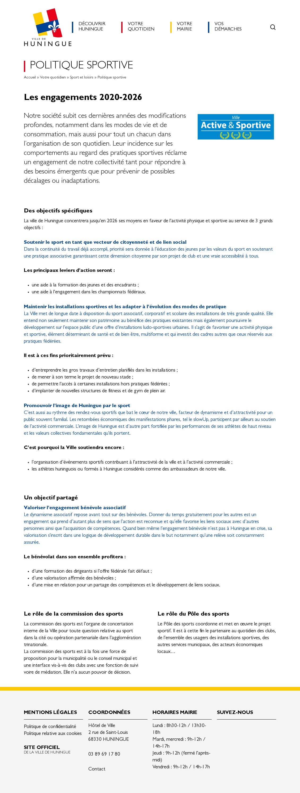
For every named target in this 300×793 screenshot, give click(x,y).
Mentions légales (50, 713)
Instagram (246, 728)
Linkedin (221, 728)
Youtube (258, 728)
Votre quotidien (53, 78)
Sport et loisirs (81, 78)
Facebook (233, 728)
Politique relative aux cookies (53, 734)
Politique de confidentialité (50, 727)
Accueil (30, 78)
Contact (96, 769)
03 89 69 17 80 (104, 754)
